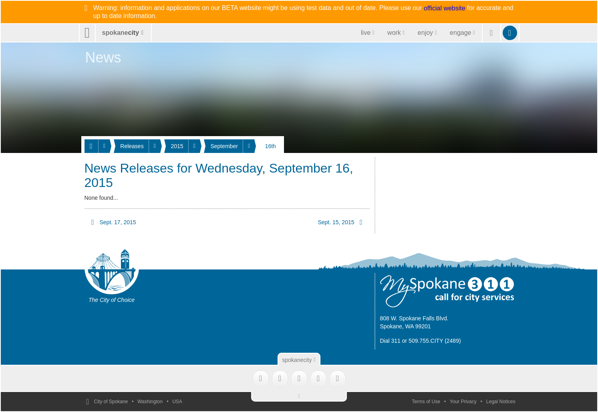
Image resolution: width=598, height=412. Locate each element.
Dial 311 (390, 341)
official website (444, 8)
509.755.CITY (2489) (435, 341)
